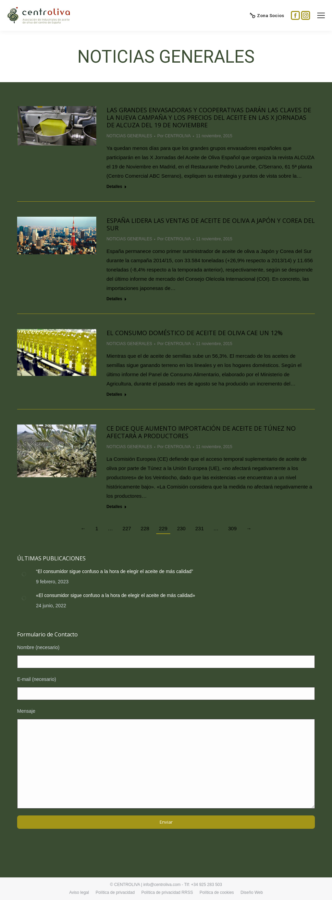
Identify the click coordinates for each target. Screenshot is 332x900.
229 (163, 528)
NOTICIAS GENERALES (129, 136)
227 (127, 528)
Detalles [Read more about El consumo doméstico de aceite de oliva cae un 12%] (114, 394)
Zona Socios (267, 15)
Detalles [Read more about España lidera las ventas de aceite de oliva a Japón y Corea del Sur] (114, 298)
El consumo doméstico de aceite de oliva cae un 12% (195, 333)
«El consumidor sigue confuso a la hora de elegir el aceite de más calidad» (115, 595)
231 (199, 528)
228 (145, 528)
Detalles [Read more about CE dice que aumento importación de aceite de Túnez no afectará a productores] (114, 506)
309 (232, 528)
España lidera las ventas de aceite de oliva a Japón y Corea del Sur (211, 224)
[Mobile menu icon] (321, 15)
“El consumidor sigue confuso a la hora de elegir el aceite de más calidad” (114, 571)
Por (174, 136)
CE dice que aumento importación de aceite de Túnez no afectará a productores (201, 432)
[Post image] (24, 574)
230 (181, 528)
